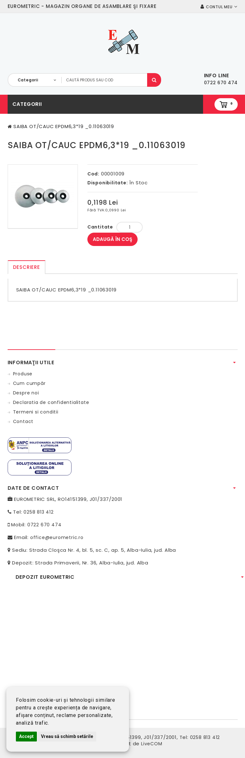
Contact (23, 421)
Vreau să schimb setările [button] (67, 736)
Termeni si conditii (35, 412)
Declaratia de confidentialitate (51, 402)
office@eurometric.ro (57, 537)
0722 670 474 (44, 525)
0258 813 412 (39, 512)
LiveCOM (151, 744)
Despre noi (26, 393)
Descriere (26, 267)
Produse (23, 374)
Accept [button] (26, 736)
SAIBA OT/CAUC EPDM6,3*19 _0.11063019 (63, 126)
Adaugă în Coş (112, 239)
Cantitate (100, 227)
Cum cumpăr (29, 383)
